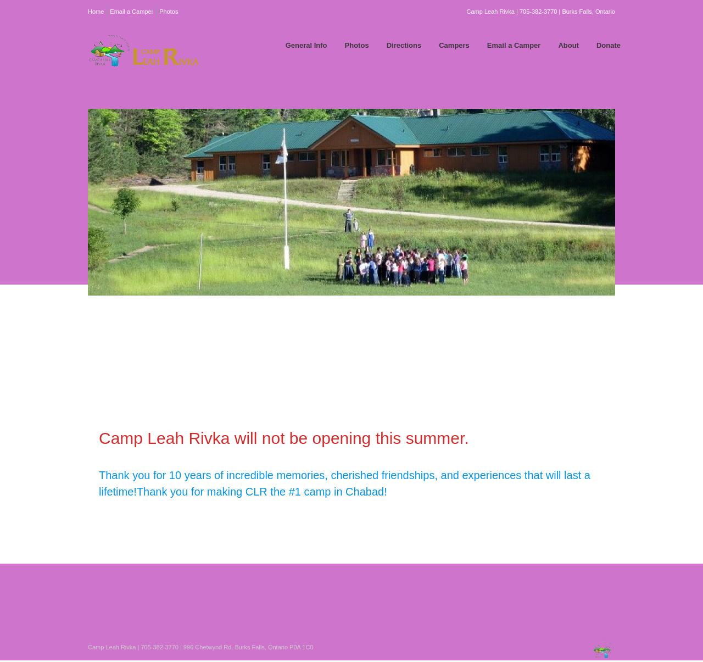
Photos (168, 11)
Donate (608, 45)
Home (96, 11)
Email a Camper (131, 11)
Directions (404, 45)
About (568, 45)
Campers (454, 45)
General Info (306, 45)
